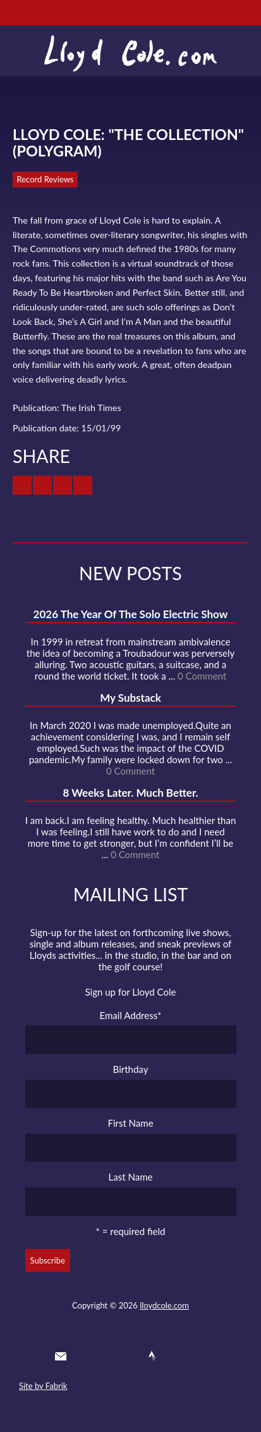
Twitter (83, 1356)
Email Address (131, 1015)
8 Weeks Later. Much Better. (130, 792)
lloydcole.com (164, 1305)
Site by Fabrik (43, 1386)
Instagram (175, 1356)
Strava (152, 1356)
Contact (60, 1356)
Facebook (106, 1356)
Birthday (131, 1069)
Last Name (131, 1176)
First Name (130, 1123)
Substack (198, 1356)
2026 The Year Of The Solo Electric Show (130, 614)
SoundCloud (129, 1356)
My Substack (130, 697)
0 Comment (202, 675)
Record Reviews (45, 179)
